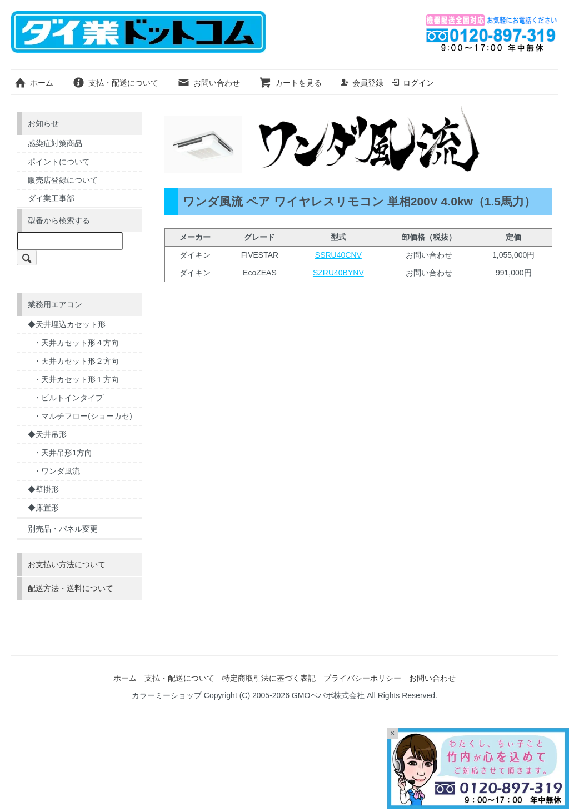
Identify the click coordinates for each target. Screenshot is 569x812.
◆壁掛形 (43, 489)
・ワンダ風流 (56, 471)
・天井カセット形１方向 (76, 379)
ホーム (33, 82)
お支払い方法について (67, 564)
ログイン (412, 82)
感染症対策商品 (55, 143)
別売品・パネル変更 (63, 528)
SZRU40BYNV (338, 272)
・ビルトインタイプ (68, 397)
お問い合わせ (208, 82)
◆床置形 (43, 507)
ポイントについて (59, 161)
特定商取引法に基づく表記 (269, 678)
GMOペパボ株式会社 (328, 695)
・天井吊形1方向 (62, 452)
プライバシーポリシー (362, 678)
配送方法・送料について (70, 588)
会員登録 (362, 82)
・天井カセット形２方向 (76, 361)
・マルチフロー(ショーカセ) (82, 416)
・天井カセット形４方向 (76, 342)
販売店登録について (63, 180)
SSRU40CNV (338, 254)
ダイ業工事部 (51, 198)
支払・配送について (115, 82)
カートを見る (290, 82)
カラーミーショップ (167, 695)
